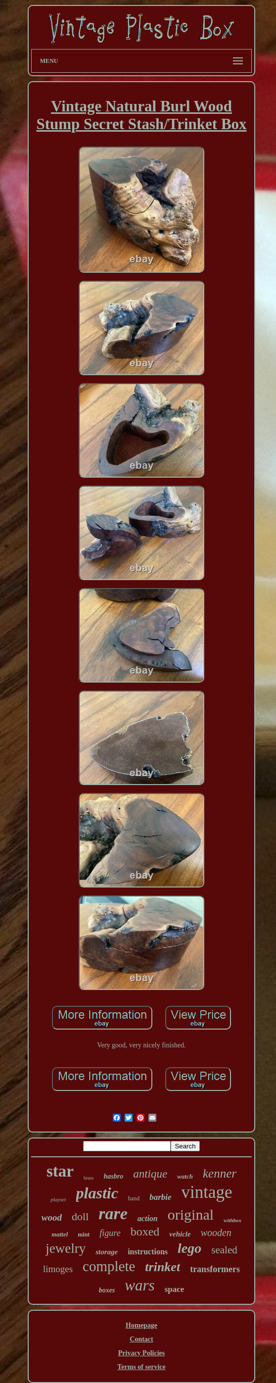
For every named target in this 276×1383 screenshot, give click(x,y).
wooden (216, 1232)
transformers (215, 1269)
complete (109, 1266)
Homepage (141, 1325)
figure (109, 1233)
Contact (141, 1339)
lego (189, 1248)
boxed (145, 1231)
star (60, 1171)
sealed (224, 1250)
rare (113, 1213)
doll (80, 1216)
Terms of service (141, 1367)
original (191, 1214)
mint (84, 1234)
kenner (219, 1173)
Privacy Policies (141, 1353)
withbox (232, 1220)
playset (58, 1199)
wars (139, 1285)
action (148, 1218)
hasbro (114, 1176)
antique (150, 1174)
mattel (59, 1234)
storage (106, 1252)
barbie (160, 1197)
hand (133, 1198)
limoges (58, 1269)
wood (52, 1217)
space (174, 1289)
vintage (207, 1192)
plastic (97, 1193)
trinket (162, 1267)
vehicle (179, 1234)
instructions (148, 1251)
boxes (107, 1290)
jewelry (66, 1248)
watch (185, 1176)
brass (89, 1178)
